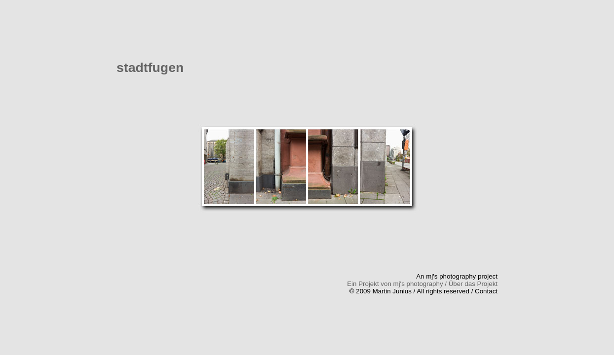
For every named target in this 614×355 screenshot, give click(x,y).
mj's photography (451, 276)
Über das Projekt (473, 283)
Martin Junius (392, 291)
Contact (486, 291)
